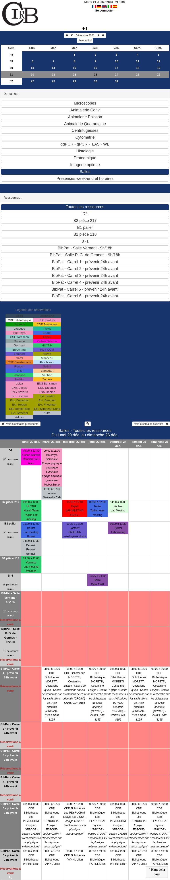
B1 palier (10, 523)
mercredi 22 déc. (74, 441)
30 (95, 81)
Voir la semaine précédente (20, 423)
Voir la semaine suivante (151, 423)
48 (11, 54)
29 (74, 81)
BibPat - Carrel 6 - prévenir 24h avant (10, 855)
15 (74, 68)
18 (137, 68)
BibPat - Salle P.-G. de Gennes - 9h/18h (10, 635)
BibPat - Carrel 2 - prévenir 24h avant (10, 729)
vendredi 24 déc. (118, 444)
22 (74, 74)
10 (116, 61)
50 (11, 68)
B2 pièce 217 (10, 502)
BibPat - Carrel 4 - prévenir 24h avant (10, 782)
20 (32, 74)
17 (116, 68)
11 (137, 61)
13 (32, 68)
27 (32, 81)
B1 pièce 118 (10, 558)
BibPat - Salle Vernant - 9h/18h (10, 598)
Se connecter (104, 10)
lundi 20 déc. (31, 441)
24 (116, 74)
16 (95, 68)
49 (11, 61)
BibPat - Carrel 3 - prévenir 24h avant (10, 755)
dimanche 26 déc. (159, 444)
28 (53, 81)
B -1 (10, 575)
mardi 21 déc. (51, 441)
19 (158, 68)
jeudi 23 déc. (97, 441)
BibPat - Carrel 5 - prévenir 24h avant (10, 808)
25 (137, 74)
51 (11, 74)
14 (53, 68)
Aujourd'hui (85, 40)
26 (158, 74)
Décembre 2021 (84, 35)
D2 (10, 450)
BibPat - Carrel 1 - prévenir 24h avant (10, 673)
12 (158, 61)
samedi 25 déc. (139, 444)
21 (53, 74)
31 (116, 81)
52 (11, 81)
